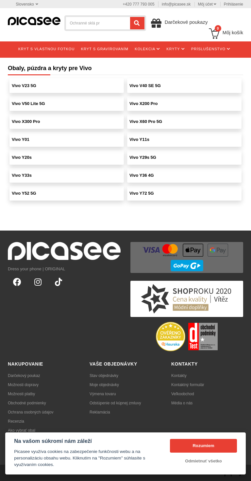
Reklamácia (100, 412)
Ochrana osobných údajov (30, 412)
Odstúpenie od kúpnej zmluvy (115, 403)
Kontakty (179, 375)
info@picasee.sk (176, 4)
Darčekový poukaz (24, 375)
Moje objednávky (104, 385)
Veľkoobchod (182, 394)
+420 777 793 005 (139, 4)
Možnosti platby (21, 394)
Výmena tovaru (103, 394)
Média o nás (181, 403)
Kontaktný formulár (187, 385)
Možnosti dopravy (23, 385)
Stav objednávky (104, 375)
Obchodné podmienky (27, 403)
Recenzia (16, 421)
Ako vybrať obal (21, 430)
